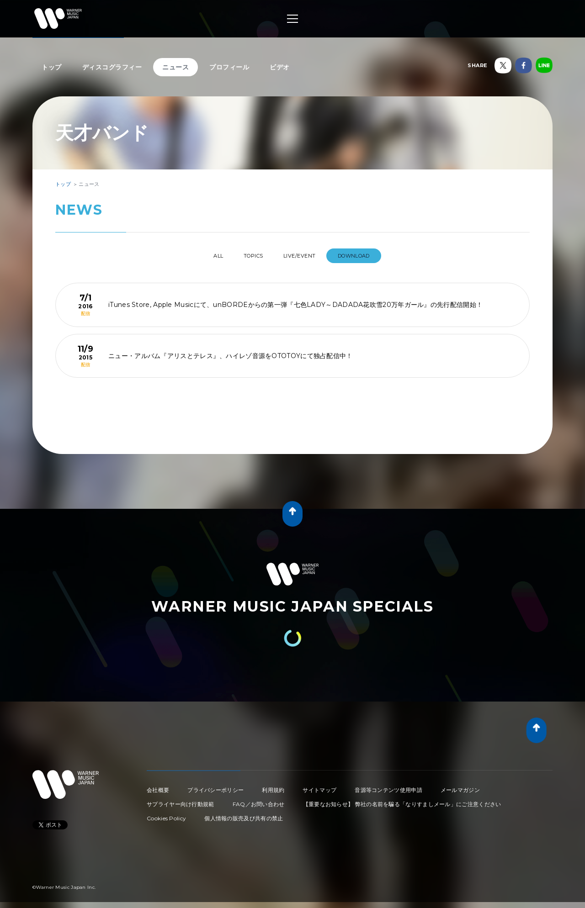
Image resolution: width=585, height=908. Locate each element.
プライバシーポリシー (215, 786)
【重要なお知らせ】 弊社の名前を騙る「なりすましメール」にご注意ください (402, 800)
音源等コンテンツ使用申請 (388, 786)
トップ (52, 67)
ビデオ (280, 67)
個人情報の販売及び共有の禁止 (243, 814)
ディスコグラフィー (112, 67)
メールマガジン (460, 786)
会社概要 (158, 786)
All (206, 256)
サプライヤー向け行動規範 (180, 800)
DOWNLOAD (368, 256)
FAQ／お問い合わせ (259, 800)
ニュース (175, 67)
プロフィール (229, 67)
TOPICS (250, 256)
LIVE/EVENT (306, 256)
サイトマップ (319, 786)
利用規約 (273, 786)
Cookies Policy (166, 814)
